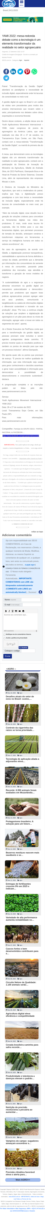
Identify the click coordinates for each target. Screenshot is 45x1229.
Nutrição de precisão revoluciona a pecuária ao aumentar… (19, 1109)
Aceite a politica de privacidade (16, 638)
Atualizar (24, 647)
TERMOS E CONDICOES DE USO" (23, 524)
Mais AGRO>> (23, 1180)
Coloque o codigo (12, 651)
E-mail (13, 605)
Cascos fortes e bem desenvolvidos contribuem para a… (22, 951)
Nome (10, 600)
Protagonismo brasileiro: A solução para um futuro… (19, 822)
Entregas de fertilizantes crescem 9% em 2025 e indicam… (18, 886)
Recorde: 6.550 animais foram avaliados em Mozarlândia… (21, 791)
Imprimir (26, 60)
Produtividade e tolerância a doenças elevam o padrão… (20, 1077)
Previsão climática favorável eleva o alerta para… (20, 1173)
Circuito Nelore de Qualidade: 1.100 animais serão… (21, 983)
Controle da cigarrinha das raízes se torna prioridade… (20, 729)
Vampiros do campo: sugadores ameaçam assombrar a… (22, 1142)
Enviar (7, 656)
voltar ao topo (37, 532)
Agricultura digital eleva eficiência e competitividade (20, 1014)
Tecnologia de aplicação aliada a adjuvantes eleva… (22, 760)
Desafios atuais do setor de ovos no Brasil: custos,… (20, 697)
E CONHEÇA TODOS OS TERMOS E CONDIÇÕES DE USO (23, 568)
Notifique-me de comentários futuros (18, 634)
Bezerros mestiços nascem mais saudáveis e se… (22, 853)
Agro (20, 60)
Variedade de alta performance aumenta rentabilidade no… (21, 918)
